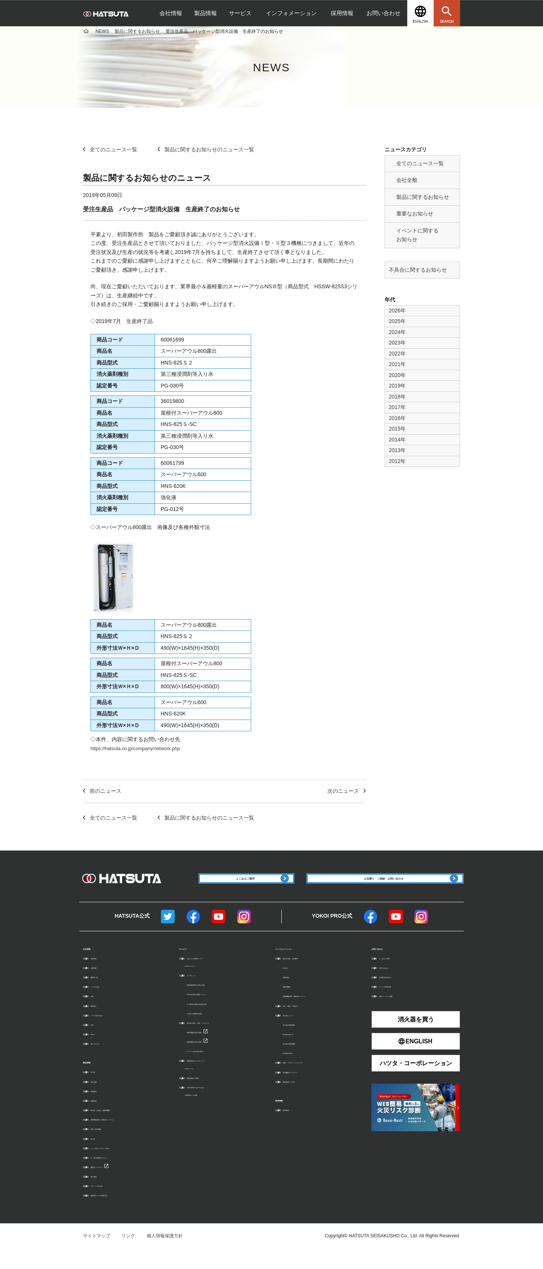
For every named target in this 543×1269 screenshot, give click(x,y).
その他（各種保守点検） (211, 1030)
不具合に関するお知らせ (418, 270)
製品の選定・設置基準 (305, 975)
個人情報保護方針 (165, 1254)
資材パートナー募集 (399, 1013)
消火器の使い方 (298, 1051)
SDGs (96, 1051)
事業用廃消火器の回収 (209, 1049)
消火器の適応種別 (301, 1041)
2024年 (397, 332)
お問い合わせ (383, 13)
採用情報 (342, 13)
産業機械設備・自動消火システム (124, 1138)
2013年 (397, 450)
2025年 (397, 321)
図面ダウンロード (108, 1185)
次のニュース (346, 791)
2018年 (397, 397)
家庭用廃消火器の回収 (209, 1058)
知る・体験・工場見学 (305, 1023)
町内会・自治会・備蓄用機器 (119, 1128)
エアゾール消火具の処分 (211, 1068)
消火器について (298, 1032)
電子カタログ (104, 1060)
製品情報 (205, 13)
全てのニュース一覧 (420, 163)
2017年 (397, 407)
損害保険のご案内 (205, 1095)
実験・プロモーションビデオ (312, 1080)
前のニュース (102, 791)
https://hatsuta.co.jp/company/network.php (139, 748)
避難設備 (99, 1118)
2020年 (397, 375)
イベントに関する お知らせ (417, 235)
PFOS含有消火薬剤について (215, 1011)
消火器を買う (416, 1037)
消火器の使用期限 (301, 1060)
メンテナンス (200, 992)
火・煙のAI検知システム (115, 1175)
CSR (95, 1041)
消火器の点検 (296, 1070)
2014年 (397, 440)
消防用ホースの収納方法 (115, 1214)
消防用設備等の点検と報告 (214, 1001)
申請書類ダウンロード (305, 1089)
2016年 (397, 418)
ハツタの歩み (104, 1003)
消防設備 (292, 994)
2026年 (397, 311)
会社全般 (406, 180)
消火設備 (99, 1100)
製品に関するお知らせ (422, 197)
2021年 (397, 364)
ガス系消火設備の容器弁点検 (216, 1021)
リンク (128, 1254)
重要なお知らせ (414, 214)
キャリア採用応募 (397, 1003)
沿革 (95, 1013)
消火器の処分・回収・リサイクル (221, 1040)
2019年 (397, 386)
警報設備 (99, 1109)
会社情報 (171, 13)
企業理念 (99, 975)
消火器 (97, 1090)
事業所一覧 (101, 994)
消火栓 (97, 1157)
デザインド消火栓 (108, 1204)
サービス (240, 13)
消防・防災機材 (106, 1147)
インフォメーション (291, 13)
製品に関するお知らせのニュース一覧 (206, 149)
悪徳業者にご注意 (301, 1098)
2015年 (397, 429)
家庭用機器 (294, 1003)
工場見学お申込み (397, 994)
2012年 (397, 461)
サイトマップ (96, 1254)
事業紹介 (99, 1023)
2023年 (397, 343)
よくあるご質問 (395, 975)
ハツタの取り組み (108, 1032)
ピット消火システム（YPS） (119, 1166)
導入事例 (99, 1195)
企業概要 (99, 985)
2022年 (397, 354)
